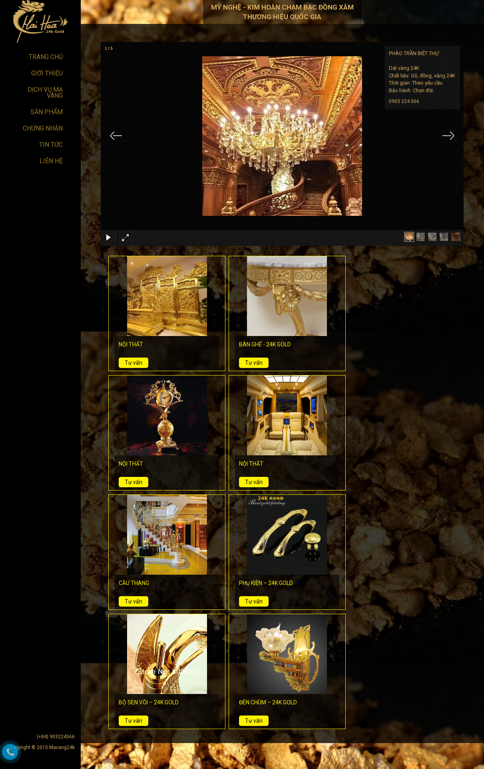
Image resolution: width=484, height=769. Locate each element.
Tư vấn (133, 363)
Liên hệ (51, 161)
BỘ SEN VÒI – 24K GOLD (149, 702)
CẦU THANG (134, 583)
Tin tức (51, 145)
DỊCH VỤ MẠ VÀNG (45, 93)
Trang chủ (46, 57)
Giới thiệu (47, 73)
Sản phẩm (46, 112)
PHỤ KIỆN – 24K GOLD (266, 583)
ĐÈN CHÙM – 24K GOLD (268, 702)
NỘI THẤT (131, 344)
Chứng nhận (43, 128)
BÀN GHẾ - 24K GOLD (265, 344)
